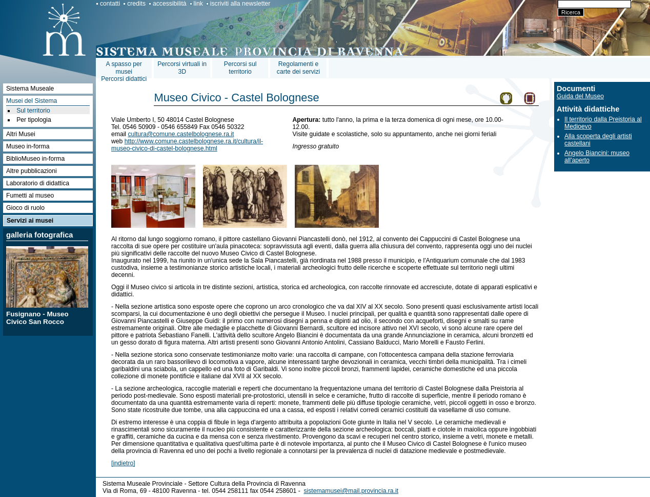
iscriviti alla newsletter (240, 3)
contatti (110, 3)
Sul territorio (33, 110)
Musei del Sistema (31, 100)
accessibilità (170, 3)
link (198, 3)
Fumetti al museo (30, 195)
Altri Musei (20, 134)
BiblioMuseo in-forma (35, 158)
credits (136, 3)
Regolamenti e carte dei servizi (298, 67)
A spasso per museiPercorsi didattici (124, 71)
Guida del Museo (580, 96)
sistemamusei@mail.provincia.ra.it (350, 490)
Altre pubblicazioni (31, 171)
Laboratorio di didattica (37, 183)
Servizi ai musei (30, 220)
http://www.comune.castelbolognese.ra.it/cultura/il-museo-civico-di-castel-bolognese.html (187, 145)
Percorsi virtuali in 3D (182, 67)
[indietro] (123, 463)
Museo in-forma (27, 146)
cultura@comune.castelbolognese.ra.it (181, 134)
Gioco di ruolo (25, 207)
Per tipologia (33, 119)
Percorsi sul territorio (240, 67)
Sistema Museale (30, 88)
